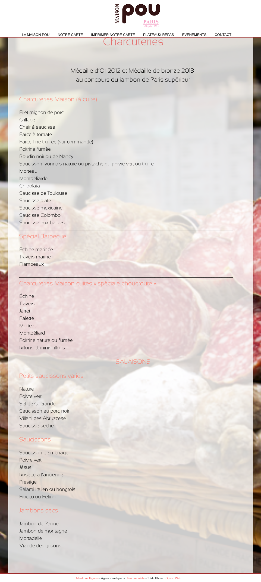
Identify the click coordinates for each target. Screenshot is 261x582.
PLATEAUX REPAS (158, 35)
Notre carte (70, 35)
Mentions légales (87, 578)
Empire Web (135, 578)
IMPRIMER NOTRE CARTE (113, 35)
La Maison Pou (36, 35)
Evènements (194, 35)
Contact (223, 35)
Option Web (173, 578)
